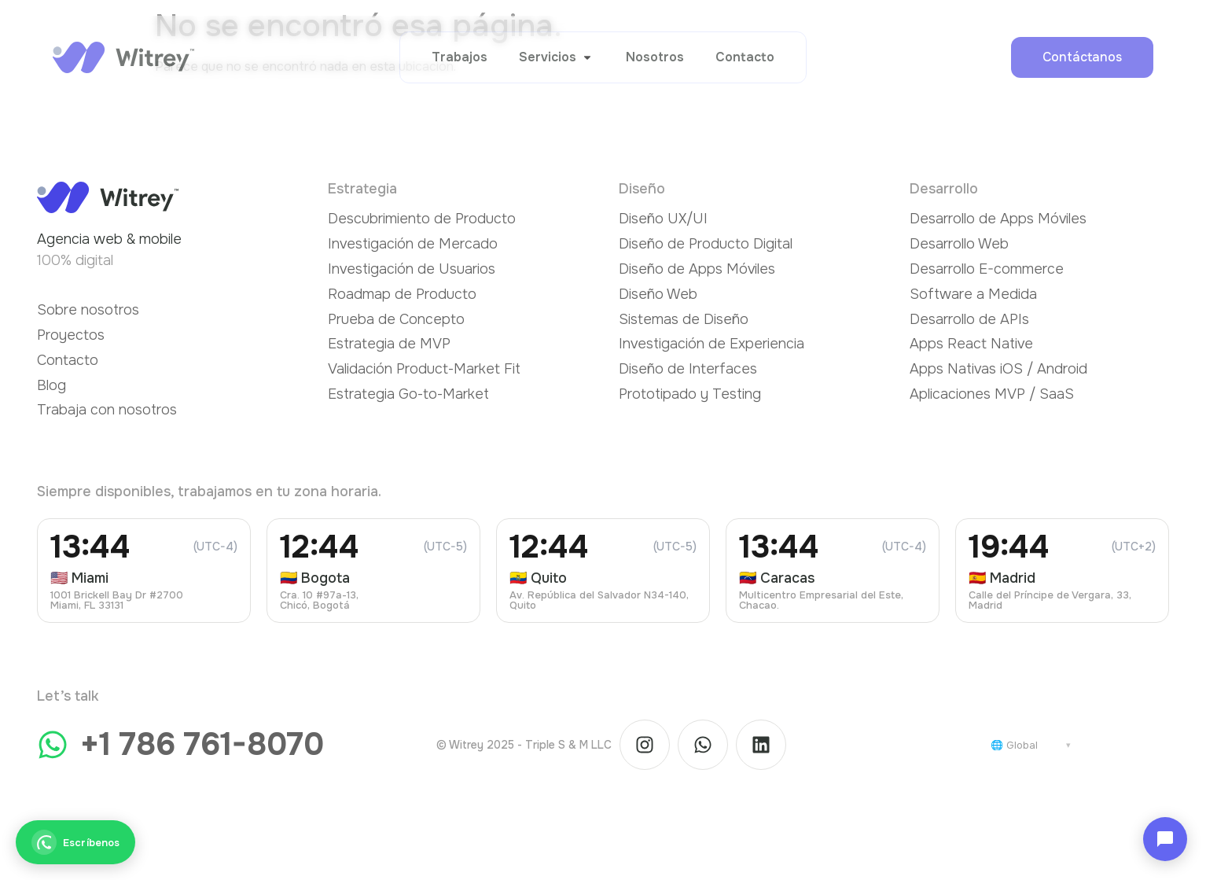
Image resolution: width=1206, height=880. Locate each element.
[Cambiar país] (1030, 745)
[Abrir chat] (1165, 839)
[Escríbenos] (75, 842)
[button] (556, 57)
